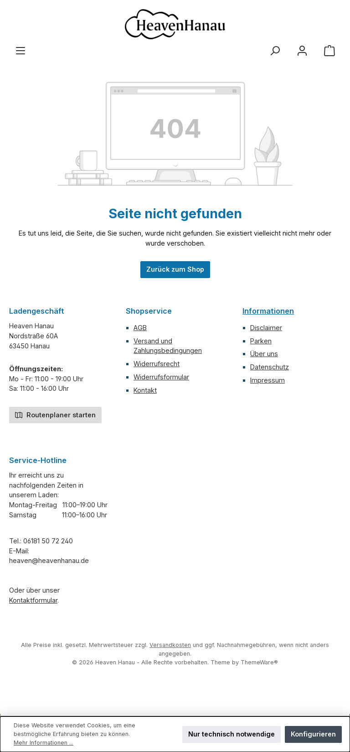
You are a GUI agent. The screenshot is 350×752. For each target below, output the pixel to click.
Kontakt (145, 390)
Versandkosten (170, 645)
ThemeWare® (259, 662)
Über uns (264, 354)
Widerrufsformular (161, 377)
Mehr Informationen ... (43, 742)
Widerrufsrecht (157, 364)
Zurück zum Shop (175, 269)
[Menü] (20, 51)
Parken (261, 341)
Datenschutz (269, 367)
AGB (140, 327)
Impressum (267, 380)
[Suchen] (274, 51)
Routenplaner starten (55, 414)
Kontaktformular (33, 600)
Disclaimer (266, 327)
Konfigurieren (313, 734)
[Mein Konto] (302, 51)
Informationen (268, 311)
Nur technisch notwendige (231, 734)
